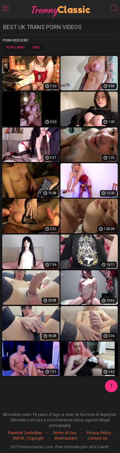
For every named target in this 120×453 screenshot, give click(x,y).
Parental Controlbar (25, 433)
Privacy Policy (99, 433)
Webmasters (65, 438)
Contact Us (98, 438)
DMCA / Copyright (28, 438)
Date (36, 47)
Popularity (15, 47)
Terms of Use (64, 433)
